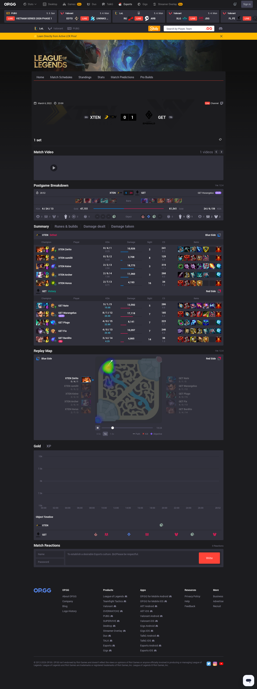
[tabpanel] (128, 288)
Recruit (217, 658)
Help (187, 653)
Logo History (69, 663)
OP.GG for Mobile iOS (152, 653)
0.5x (99, 433)
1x (105, 433)
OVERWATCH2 (111, 663)
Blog (64, 658)
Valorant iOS (147, 673)
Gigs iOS (145, 682)
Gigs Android (147, 678)
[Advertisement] (128, 90)
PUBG (106, 668)
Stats (30, 4)
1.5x (112, 433)
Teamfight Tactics (113, 653)
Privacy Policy (192, 648)
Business (218, 648)
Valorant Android (149, 668)
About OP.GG (69, 648)
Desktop (107, 678)
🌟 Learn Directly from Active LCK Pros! (55, 36)
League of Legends (113, 648)
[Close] (221, 36)
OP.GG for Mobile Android (154, 648)
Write (209, 558)
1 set (37, 140)
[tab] (43, 226)
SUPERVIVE (109, 673)
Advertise (218, 653)
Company (67, 653)
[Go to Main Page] (10, 4)
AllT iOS (144, 663)
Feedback (190, 658)
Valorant (108, 658)
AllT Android (147, 658)
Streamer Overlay (112, 682)
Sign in (247, 4)
